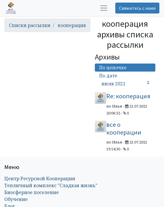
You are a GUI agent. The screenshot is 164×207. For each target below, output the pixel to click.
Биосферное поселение (31, 192)
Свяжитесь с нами (137, 8)
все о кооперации (123, 128)
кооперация (72, 25)
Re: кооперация (128, 96)
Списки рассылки (29, 25)
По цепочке (113, 67)
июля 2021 (126, 83)
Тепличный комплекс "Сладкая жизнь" (50, 185)
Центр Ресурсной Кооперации (39, 178)
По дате (108, 75)
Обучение (16, 199)
